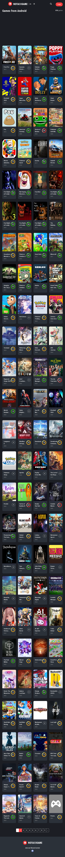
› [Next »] (47, 830)
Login (59, 4)
